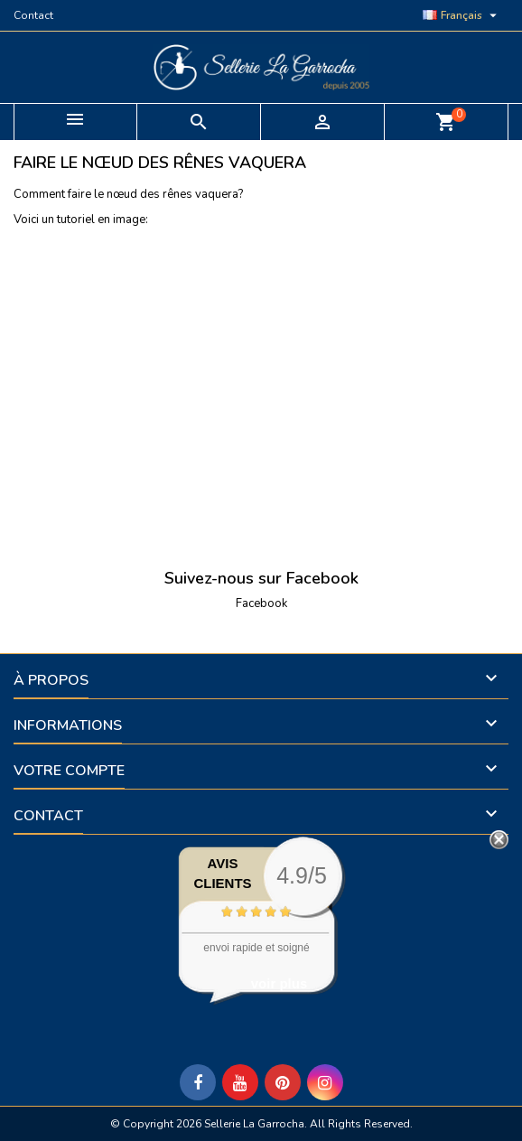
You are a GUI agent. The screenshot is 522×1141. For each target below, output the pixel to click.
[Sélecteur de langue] (462, 15)
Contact (33, 15)
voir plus (279, 983)
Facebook (261, 603)
